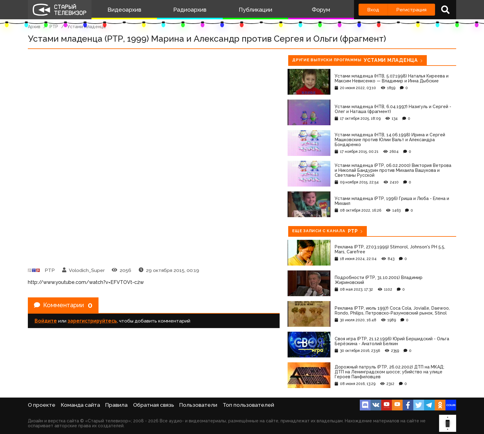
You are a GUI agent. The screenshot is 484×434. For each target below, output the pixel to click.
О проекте (41, 405)
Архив (34, 26)
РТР (54, 26)
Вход (373, 10)
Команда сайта (80, 405)
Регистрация (411, 10)
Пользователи (198, 405)
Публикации (255, 9)
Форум (321, 9)
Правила (116, 405)
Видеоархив (124, 9)
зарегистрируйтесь (92, 321)
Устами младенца (86, 26)
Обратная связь (153, 405)
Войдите (46, 321)
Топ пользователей (248, 405)
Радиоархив (190, 9)
